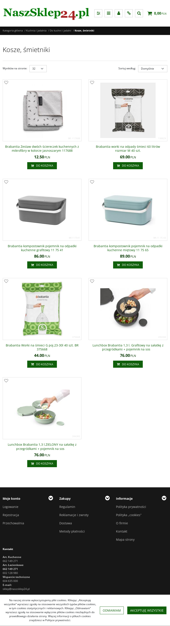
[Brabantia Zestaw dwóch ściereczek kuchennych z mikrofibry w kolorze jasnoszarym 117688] (42, 149)
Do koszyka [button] (42, 165)
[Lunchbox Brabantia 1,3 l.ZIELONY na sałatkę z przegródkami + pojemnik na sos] (42, 447)
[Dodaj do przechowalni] (6, 83)
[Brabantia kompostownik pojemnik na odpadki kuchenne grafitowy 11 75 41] (42, 248)
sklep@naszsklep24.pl (16, 589)
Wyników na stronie (15, 68)
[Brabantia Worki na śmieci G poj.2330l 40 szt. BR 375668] (42, 347)
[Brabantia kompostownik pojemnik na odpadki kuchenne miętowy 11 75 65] (128, 248)
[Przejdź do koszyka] (160, 13)
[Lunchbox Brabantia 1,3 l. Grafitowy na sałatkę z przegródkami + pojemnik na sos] (128, 347)
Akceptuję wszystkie (147, 610)
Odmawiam (112, 610)
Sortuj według (127, 68)
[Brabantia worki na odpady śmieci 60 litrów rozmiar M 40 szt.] (128, 149)
